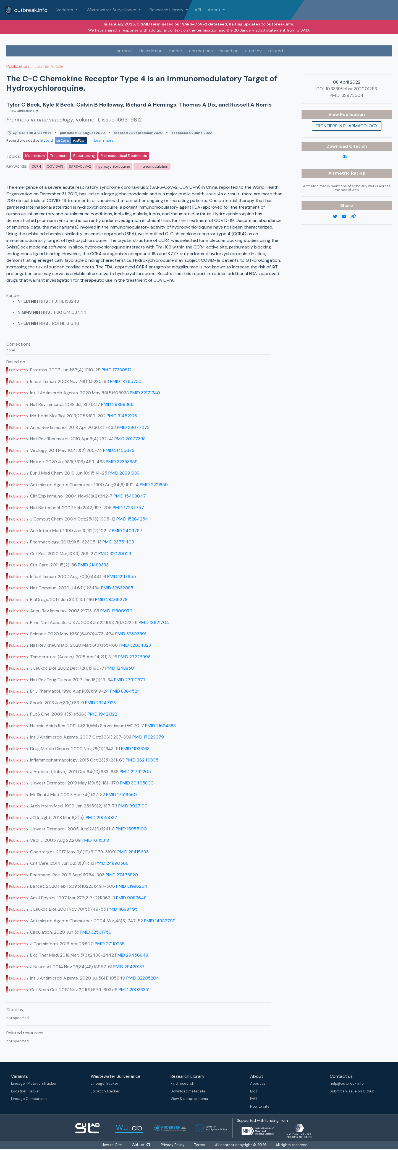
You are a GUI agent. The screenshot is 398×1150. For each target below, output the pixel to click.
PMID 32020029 (114, 553)
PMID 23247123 (100, 703)
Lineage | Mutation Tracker (34, 1083)
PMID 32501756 (95, 932)
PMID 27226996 (134, 657)
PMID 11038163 (135, 749)
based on (229, 51)
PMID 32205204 (142, 978)
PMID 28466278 (111, 599)
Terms (201, 1145)
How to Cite (111, 1145)
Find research (182, 1083)
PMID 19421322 (102, 714)
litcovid (63, 140)
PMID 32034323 (135, 645)
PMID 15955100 (131, 829)
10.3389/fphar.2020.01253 (351, 89)
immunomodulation (152, 166)
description (151, 51)
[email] (346, 216)
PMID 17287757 (128, 508)
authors (125, 51)
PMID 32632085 (117, 588)
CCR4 (36, 166)
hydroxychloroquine (113, 166)
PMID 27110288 (109, 944)
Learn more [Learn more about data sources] (103, 140)
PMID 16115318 (95, 840)
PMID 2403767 (127, 530)
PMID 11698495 (122, 909)
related (275, 51)
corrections (201, 51)
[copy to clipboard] (355, 216)
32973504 (352, 95)
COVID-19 (55, 166)
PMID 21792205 (135, 772)
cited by (253, 51)
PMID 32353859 (122, 462)
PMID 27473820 (122, 875)
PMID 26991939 (124, 473)
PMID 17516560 (121, 794)
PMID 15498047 (130, 496)
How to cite (259, 1106)
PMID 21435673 (118, 450)
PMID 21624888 (160, 726)
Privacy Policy (174, 1145)
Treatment (59, 155)
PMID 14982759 (160, 921)
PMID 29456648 (131, 955)
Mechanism (35, 155)
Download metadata (188, 1091)
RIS (344, 156)
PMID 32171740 (145, 393)
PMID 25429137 (129, 967)
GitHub (140, 1145)
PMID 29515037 (101, 817)
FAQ (253, 1098)
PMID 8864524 (125, 691)
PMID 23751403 (118, 542)
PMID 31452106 (122, 416)
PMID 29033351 (134, 990)
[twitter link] (337, 216)
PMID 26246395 (142, 760)
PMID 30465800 (137, 783)
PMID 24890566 (112, 863)
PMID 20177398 (130, 439)
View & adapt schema (189, 1098)
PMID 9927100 (133, 806)
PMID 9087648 (131, 898)
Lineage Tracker (104, 1083)
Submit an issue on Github (352, 1091)
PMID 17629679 (148, 737)
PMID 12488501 (120, 668)
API (198, 10)
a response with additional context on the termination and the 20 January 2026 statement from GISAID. (214, 30)
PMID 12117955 (121, 576)
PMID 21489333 (93, 565)
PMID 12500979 (116, 611)
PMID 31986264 (131, 886)
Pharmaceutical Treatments (124, 155)
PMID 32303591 (130, 634)
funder (175, 51)
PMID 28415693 (133, 852)
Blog (254, 1091)
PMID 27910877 (130, 680)
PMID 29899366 (117, 404)
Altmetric (339, 173)
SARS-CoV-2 (80, 166)
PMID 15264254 (132, 519)
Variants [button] (65, 10)
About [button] (215, 10)
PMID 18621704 (154, 622)
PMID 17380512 (117, 370)
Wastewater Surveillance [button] (112, 10)
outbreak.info (26, 10)
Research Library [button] (167, 10)
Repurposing (84, 155)
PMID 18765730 (126, 381)
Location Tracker (25, 1091)
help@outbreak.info (347, 1083)
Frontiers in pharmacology (347, 126)
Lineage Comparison (29, 1098)
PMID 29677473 (133, 427)
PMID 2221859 (154, 485)
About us (258, 1083)
